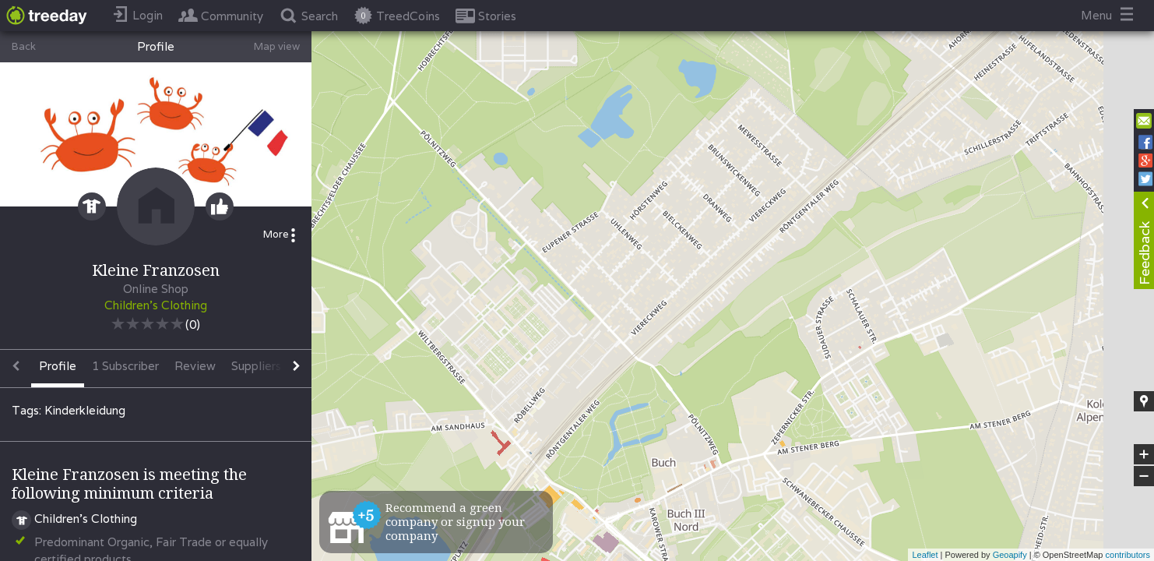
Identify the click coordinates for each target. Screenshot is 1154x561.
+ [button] (1144, 454)
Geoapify (1010, 554)
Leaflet (925, 554)
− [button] (1143, 476)
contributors (1128, 554)
